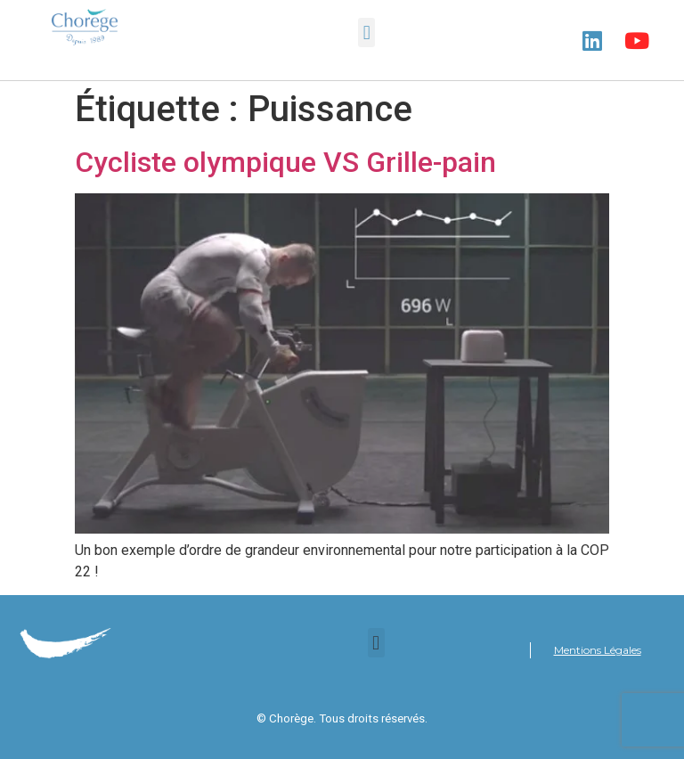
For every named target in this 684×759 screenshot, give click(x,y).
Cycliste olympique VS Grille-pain (285, 162)
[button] (366, 32)
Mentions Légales (597, 650)
